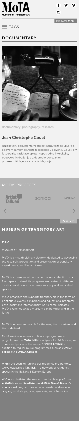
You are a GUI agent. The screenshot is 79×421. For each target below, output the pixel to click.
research (48, 127)
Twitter (66, 5)
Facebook (58, 5)
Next (74, 211)
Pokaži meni (65, 21)
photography (31, 127)
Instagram (58, 12)
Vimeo (73, 5)
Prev (5, 211)
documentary (11, 127)
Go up (68, 220)
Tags (14, 27)
